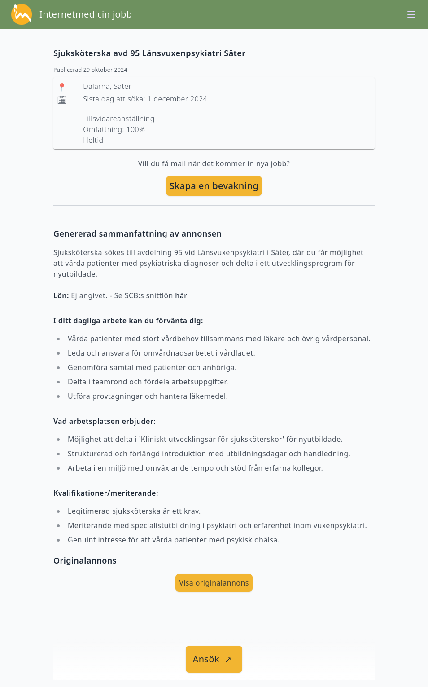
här (181, 295)
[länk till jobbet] (214, 659)
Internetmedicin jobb (85, 14)
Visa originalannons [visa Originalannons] (214, 583)
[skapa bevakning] (214, 186)
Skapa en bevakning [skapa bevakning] (214, 186)
